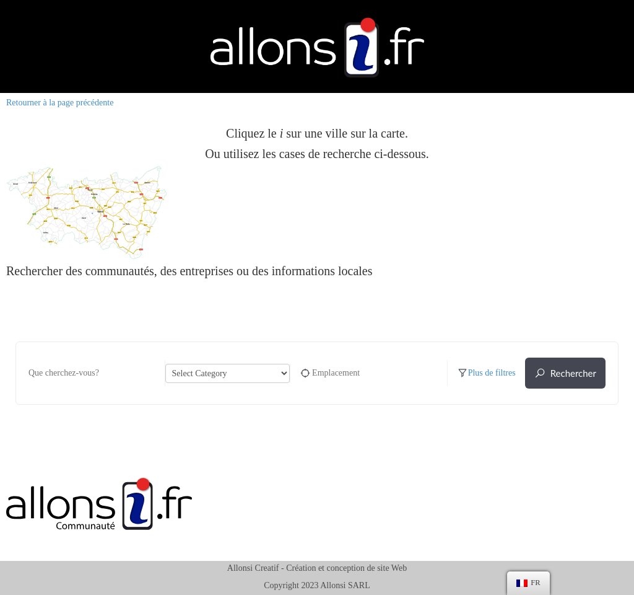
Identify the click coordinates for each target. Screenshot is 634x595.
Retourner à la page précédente (59, 102)
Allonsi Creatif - (255, 568)
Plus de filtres (486, 373)
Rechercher (565, 373)
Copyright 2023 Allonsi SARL (317, 585)
